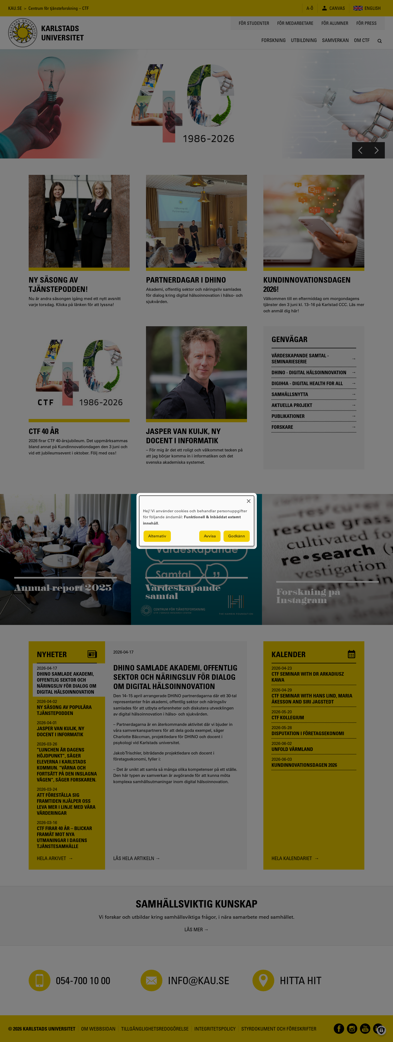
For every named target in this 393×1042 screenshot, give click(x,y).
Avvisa (210, 536)
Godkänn (236, 536)
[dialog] (196, 521)
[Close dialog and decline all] (248, 499)
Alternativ (157, 536)
